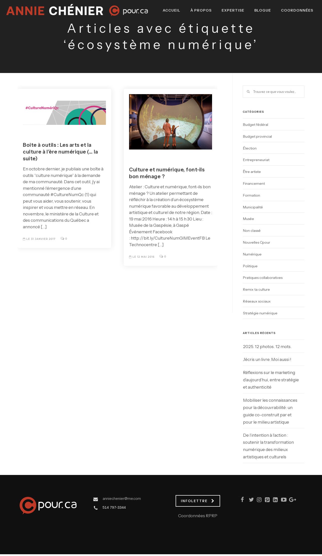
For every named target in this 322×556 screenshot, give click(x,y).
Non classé (252, 230)
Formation (251, 195)
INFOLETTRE (198, 501)
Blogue (259, 30)
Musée (248, 218)
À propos (197, 30)
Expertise (229, 30)
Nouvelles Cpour (256, 242)
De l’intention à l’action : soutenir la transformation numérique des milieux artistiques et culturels (268, 446)
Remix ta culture (256, 289)
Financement (254, 183)
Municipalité (253, 207)
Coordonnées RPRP (197, 515)
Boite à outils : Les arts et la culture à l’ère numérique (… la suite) (60, 152)
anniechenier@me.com (122, 498)
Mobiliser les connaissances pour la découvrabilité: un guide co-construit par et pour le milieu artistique (270, 411)
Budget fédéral (255, 124)
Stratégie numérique (260, 313)
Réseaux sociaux (257, 301)
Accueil (168, 30)
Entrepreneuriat (256, 160)
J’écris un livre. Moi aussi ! (267, 359)
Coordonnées (293, 30)
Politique (250, 266)
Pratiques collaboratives (263, 277)
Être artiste (252, 171)
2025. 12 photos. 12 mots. (267, 346)
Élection (250, 148)
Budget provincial (257, 136)
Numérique (252, 254)
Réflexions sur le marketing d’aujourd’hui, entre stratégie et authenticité (271, 380)
